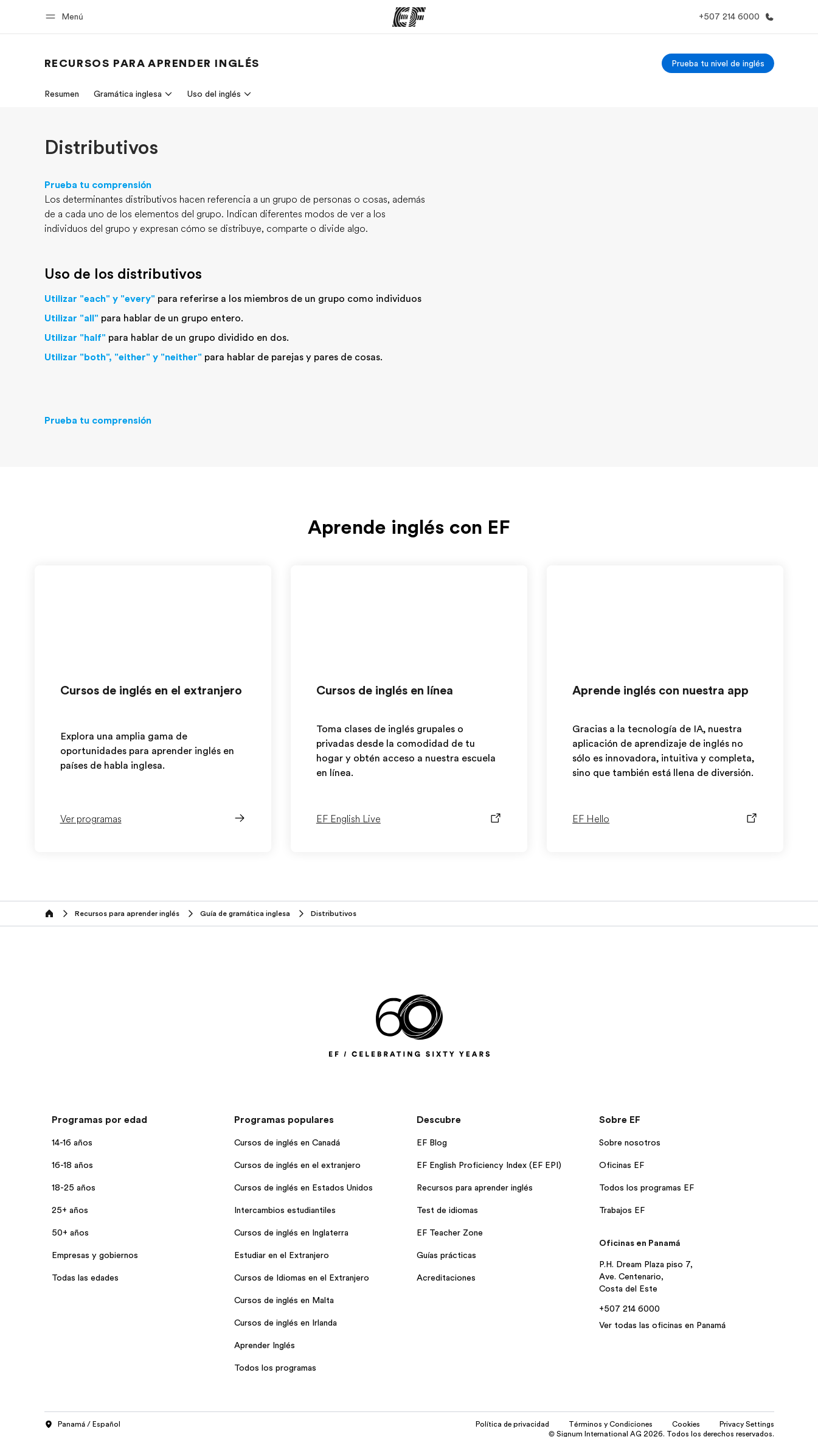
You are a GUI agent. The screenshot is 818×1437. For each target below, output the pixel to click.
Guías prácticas (446, 1255)
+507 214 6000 (629, 1308)
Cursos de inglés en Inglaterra (291, 1232)
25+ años (70, 1210)
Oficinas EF (621, 1165)
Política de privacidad (512, 1424)
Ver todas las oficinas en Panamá (662, 1325)
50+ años (70, 1232)
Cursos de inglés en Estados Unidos (303, 1187)
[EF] (409, 17)
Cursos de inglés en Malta (284, 1300)
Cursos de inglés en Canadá (287, 1142)
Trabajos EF (622, 1210)
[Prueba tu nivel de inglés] (718, 63)
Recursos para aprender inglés (475, 1187)
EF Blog (432, 1142)
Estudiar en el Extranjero (281, 1255)
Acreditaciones (446, 1277)
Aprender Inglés (264, 1345)
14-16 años (72, 1142)
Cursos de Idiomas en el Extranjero (301, 1277)
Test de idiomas (447, 1210)
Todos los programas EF (646, 1187)
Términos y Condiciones (611, 1424)
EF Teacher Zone (450, 1232)
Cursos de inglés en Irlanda (285, 1322)
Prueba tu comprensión (97, 185)
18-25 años (73, 1187)
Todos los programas (275, 1367)
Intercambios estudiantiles (285, 1210)
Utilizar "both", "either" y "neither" (123, 357)
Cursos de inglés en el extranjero (297, 1165)
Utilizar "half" (75, 337)
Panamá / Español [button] (82, 1425)
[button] (66, 16)
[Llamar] (734, 16)
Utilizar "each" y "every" (99, 298)
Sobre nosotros (629, 1142)
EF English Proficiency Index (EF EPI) (489, 1165)
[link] (152, 63)
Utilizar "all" (71, 318)
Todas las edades (85, 1277)
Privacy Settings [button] (746, 1424)
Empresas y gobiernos (95, 1255)
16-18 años (72, 1165)
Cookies (686, 1424)
